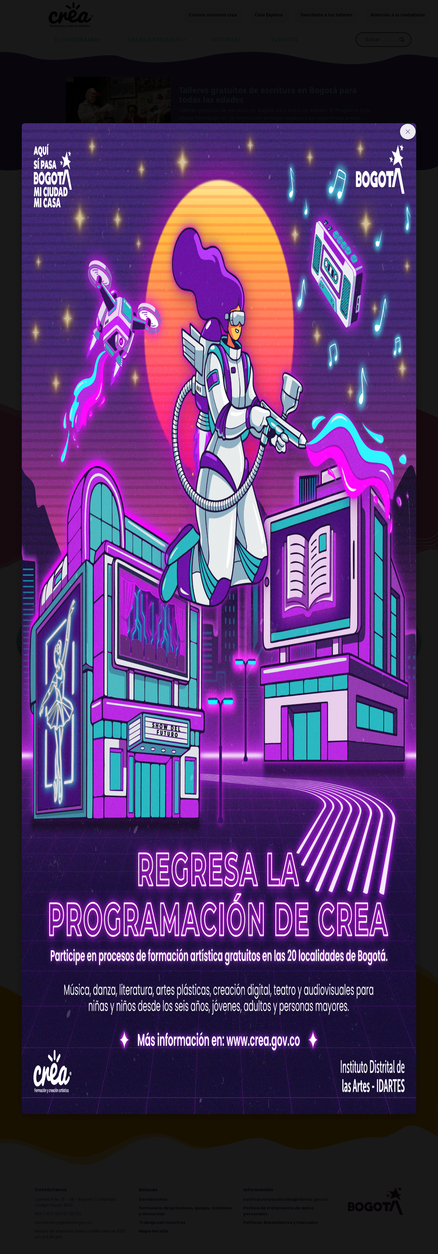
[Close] (408, 131)
